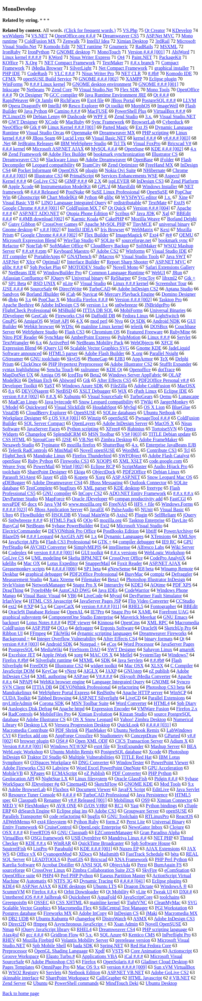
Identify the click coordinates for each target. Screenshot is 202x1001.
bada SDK (83, 945)
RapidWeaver (15, 100)
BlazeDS (10, 536)
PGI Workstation (171, 907)
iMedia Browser (47, 68)
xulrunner (90, 369)
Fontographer (163, 606)
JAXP (111, 671)
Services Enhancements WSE (129, 175)
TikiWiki (61, 633)
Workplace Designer (22, 417)
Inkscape (10, 89)
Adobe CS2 (107, 251)
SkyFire (149, 870)
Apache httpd (72, 708)
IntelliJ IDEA (81, 229)
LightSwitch (167, 315)
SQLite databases (119, 412)
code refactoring (64, 816)
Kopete (81, 477)
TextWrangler (15, 342)
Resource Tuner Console (31, 794)
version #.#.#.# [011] (101, 606)
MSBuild (67, 310)
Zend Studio (126, 116)
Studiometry (111, 735)
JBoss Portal (123, 100)
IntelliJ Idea (98, 41)
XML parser (95, 487)
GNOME (160, 681)
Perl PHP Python (77, 875)
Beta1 (113, 579)
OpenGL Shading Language (61, 950)
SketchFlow (105, 784)
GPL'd (104, 186)
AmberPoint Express (90, 337)
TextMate (158, 202)
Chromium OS (106, 331)
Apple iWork (54, 654)
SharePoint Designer (47, 471)
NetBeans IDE (22, 272)
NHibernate (154, 170)
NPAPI (26, 681)
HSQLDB (61, 514)
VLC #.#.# (64, 73)
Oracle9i (149, 627)
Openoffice (140, 369)
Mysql (116, 595)
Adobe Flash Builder (104, 353)
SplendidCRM (67, 434)
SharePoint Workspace (67, 977)
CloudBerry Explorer (46, 412)
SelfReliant (165, 514)
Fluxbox (61, 789)
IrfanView (12, 601)
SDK (106, 660)
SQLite (107, 240)
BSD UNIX (44, 283)
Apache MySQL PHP (104, 224)
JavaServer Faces (43, 428)
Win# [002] (73, 466)
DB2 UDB (18, 918)
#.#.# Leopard (40, 536)
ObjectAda (119, 864)
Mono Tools (157, 89)
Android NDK (166, 321)
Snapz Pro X (85, 584)
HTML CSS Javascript (50, 601)
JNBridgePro (157, 304)
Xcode (155, 751)
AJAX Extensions (163, 848)
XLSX (157, 665)
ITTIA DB (42, 687)
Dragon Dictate (138, 886)
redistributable (127, 202)
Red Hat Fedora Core (150, 945)
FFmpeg (38, 633)
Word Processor (138, 644)
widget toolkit (104, 665)
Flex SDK (129, 89)
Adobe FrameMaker (158, 439)
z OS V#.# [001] (64, 417)
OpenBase (143, 159)
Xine (183, 197)
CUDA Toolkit (16, 697)
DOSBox (159, 326)
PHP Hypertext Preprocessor (75, 364)
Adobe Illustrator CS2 (131, 364)
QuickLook (128, 724)
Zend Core (61, 89)
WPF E (100, 116)
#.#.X (51, 396)
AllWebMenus (16, 821)
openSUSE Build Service (47, 78)
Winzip (94, 417)
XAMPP (134, 78)
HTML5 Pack (63, 520)
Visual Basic (172, 509)
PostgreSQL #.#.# (159, 100)
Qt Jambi (44, 100)
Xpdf (100, 950)
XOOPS (104, 461)
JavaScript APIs (23, 541)
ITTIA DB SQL (98, 310)
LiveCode (93, 595)
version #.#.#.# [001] (54, 552)
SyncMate (54, 337)
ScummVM (13, 891)
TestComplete (39, 487)
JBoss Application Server (58, 509)
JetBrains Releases (35, 143)
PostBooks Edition (121, 531)
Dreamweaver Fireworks (163, 633)
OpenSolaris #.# (118, 961)
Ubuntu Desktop (161, 983)
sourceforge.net (136, 240)
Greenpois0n (14, 902)
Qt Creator (155, 30)
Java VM (53, 504)
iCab (70, 294)
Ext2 (104, 525)
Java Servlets (130, 660)
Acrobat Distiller (58, 864)
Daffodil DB (103, 315)
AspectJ (172, 175)
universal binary (174, 224)
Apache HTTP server (142, 692)
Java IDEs (107, 590)
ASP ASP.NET (126, 477)
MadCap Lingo (22, 401)
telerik (137, 326)
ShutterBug (113, 444)
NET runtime (89, 46)
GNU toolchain (44, 358)
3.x (28, 299)
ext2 (12, 606)
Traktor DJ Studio (44, 757)
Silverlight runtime (54, 660)
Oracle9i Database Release (33, 611)
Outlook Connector (148, 482)
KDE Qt (114, 369)
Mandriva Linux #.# (127, 837)
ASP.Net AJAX (36, 886)
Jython (90, 197)
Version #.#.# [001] (146, 51)
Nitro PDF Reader (19, 337)
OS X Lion (154, 407)
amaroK (187, 649)
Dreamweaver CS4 (117, 929)
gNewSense (119, 568)
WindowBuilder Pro (62, 272)
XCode (51, 121)
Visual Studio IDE (169, 251)
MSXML (168, 46)
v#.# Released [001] (87, 800)
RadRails (144, 46)
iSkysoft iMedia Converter (145, 676)
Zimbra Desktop (116, 439)
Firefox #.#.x (44, 891)
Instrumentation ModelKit (66, 186)
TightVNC (137, 902)
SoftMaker (146, 245)
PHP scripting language (164, 929)
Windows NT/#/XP (68, 746)
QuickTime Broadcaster (101, 843)
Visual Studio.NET (177, 116)
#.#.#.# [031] (158, 724)
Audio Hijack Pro (170, 466)
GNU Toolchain (122, 816)
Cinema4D (76, 784)
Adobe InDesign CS (60, 304)
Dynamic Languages (123, 536)
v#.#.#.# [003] (176, 138)
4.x (193, 148)
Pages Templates (18, 967)
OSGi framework (47, 837)
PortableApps (47, 256)
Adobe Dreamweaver (105, 159)
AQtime (158, 584)
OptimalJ (51, 261)
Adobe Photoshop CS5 (53, 961)
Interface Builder (83, 261)
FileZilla (119, 385)
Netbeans (36, 89)
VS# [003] (131, 434)
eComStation (176, 870)
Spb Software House (150, 843)
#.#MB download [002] (41, 218)
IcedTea (75, 374)
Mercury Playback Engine (129, 294)
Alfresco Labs (150, 547)
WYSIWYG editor (139, 197)
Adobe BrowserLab (27, 789)
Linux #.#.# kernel (130, 283)
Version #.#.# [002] (133, 299)
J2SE (67, 439)
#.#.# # (69, 794)
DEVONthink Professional (85, 687)
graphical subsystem (21, 617)
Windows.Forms (177, 504)
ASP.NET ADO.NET (39, 213)
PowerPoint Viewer (170, 762)
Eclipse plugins (166, 880)
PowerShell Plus (130, 111)
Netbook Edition (84, 972)
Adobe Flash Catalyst (168, 455)
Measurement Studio (22, 579)
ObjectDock (103, 471)
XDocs (85, 854)
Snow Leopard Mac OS (169, 477)
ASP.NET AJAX (164, 563)
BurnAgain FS (168, 864)
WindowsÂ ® (173, 886)
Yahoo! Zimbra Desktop (143, 719)
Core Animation (146, 950)
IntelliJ (54, 105)
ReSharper (121, 278)
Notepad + (89, 644)
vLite (141, 891)
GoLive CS (13, 557)
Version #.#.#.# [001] (22, 746)
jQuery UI (53, 348)
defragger (84, 627)
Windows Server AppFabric (134, 374)
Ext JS (141, 127)
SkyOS (73, 358)
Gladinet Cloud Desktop (164, 961)
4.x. (135, 444)
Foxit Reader (129, 563)
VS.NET (39, 35)
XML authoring (51, 676)
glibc (109, 197)
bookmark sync (173, 240)
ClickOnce (31, 364)
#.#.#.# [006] (64, 568)
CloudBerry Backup (110, 245)
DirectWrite (70, 288)
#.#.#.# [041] (132, 880)
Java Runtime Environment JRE (115, 94)
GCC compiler (64, 94)
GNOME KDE (138, 784)
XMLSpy (187, 536)
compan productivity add (139, 498)
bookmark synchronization (119, 154)
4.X (79, 321)
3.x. (148, 116)
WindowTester (130, 762)
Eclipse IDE (175, 391)
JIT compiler (14, 256)
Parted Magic (115, 127)
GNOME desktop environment (101, 84)
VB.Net (86, 439)
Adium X (179, 740)
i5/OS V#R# (95, 805)
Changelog (35, 434)
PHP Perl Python (171, 859)
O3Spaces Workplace (50, 762)
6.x (39, 342)
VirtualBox (13, 837)
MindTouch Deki (122, 983)
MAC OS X (101, 654)
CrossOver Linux (48, 870)
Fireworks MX (57, 913)
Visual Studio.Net (96, 89)
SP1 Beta (17, 283)
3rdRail (162, 41)
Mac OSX (133, 665)
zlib (63, 477)
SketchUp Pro (177, 627)
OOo (88, 520)
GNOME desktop (73, 51)
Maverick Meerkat (138, 617)
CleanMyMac (167, 902)
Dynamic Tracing (96, 880)
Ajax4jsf (10, 934)
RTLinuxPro (157, 816)
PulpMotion (128, 337)
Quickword (36, 407)
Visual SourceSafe (105, 396)
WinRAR (62, 843)
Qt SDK (138, 321)
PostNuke (75, 191)
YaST (49, 385)
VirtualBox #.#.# (169, 111)
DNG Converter (93, 762)
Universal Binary (168, 821)
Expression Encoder (111, 708)
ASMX (140, 918)
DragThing (12, 590)
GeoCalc (39, 315)
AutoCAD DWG (75, 590)
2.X (97, 181)
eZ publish (159, 671)
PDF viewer (79, 622)
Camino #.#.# (67, 111)
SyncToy (146, 278)
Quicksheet (79, 897)
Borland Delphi (182, 218)
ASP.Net (10, 261)
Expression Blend (19, 348)
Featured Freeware (145, 331)
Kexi (164, 229)
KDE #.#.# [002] (167, 148)
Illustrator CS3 (48, 175)
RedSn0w (106, 692)
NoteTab (34, 245)
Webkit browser (39, 326)
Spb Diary (186, 703)
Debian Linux (166, 471)
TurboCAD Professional (106, 794)
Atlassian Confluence (22, 278)
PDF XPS (182, 584)
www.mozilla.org (85, 504)
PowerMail (43, 466)
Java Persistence (151, 794)
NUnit (147, 509)
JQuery (57, 278)
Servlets (54, 972)
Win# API (59, 321)
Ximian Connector (174, 800)
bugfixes (67, 487)
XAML (145, 611)
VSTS (117, 950)
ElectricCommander (21, 531)
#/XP (28, 606)
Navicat (89, 294)
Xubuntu (72, 396)
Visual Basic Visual (41, 595)
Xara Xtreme (61, 579)
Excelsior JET (21, 654)
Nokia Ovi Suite (120, 170)
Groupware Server (141, 810)
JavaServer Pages (178, 644)
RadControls (20, 714)
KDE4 (8, 886)
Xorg (100, 477)
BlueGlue (181, 407)
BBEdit (190, 606)
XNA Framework (131, 859)
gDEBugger (13, 482)
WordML (131, 450)
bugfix (94, 816)
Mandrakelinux (17, 692)
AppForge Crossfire (74, 735)
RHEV (8, 940)
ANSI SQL (91, 864)
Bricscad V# (179, 143)
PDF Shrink (66, 730)
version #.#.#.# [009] (127, 967)
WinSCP (178, 692)
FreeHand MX (159, 164)
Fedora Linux (135, 315)
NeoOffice (12, 127)
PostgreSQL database (121, 751)
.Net (6, 143)
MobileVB (12, 773)
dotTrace (166, 369)
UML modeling (46, 557)
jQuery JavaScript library (45, 929)
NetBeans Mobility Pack (99, 342)
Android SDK (59, 644)
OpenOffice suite (18, 875)
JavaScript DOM (18, 671)
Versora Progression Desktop (82, 724)
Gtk (86, 380)
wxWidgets (13, 35)
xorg (78, 654)
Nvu (119, 321)
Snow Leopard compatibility (106, 401)
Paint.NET (142, 57)
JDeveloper (13, 315)
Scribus (122, 213)
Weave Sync (14, 466)
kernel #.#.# (144, 138)
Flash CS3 (75, 331)
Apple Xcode (20, 186)
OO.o (62, 627)
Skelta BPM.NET (85, 557)
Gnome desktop (17, 229)
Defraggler (182, 574)
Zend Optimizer (123, 164)
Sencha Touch (60, 369)
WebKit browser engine (62, 681)
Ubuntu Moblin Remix (72, 751)
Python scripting (82, 428)
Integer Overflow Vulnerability (66, 638)
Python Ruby (86, 821)
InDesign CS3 (150, 181)
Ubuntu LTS (105, 886)
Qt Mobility (117, 891)
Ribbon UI (12, 633)
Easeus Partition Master (123, 875)
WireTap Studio (78, 240)
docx (32, 504)
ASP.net (81, 676)
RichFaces (70, 100)
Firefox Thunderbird (91, 455)
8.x (11, 391)
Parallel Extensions (166, 697)
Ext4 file (95, 100)
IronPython (38, 51)
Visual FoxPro (146, 143)
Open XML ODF (91, 740)
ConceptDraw (144, 735)
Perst (142, 864)
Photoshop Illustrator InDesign (155, 579)
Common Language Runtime (116, 272)
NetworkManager (49, 584)
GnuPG (9, 321)
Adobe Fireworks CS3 (23, 767)
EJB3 (120, 358)
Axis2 (122, 514)
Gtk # (35, 127)
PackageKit (170, 57)
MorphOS (140, 105)
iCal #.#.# (133, 956)
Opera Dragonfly (24, 105)
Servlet (183, 337)
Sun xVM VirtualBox (174, 967)
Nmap (8, 929)
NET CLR (131, 73)
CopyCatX (64, 606)
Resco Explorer (83, 105)
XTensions (161, 536)
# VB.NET (179, 977)
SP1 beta (92, 568)
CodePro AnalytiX (167, 557)
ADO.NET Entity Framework (137, 493)
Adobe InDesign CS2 (137, 288)
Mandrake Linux (49, 455)
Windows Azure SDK (82, 385)
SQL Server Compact (44, 423)
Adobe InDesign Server (124, 423)
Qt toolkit (114, 105)
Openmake (81, 132)
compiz (157, 574)
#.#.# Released (44, 191)
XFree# (113, 428)
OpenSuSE (157, 191)
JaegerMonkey (174, 401)
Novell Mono (125, 267)
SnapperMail (97, 563)
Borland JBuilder (42, 294)
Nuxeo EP (129, 848)
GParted (172, 735)
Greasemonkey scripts (23, 568)
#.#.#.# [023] (14, 509)
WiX (122, 391)
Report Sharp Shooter (127, 261)
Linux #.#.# (159, 337)
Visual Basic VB (18, 202)
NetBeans (35, 525)
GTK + (104, 541)
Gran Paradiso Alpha (160, 832)
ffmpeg (40, 924)
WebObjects (142, 342)
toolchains (170, 897)
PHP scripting (155, 132)
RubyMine (180, 331)
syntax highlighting (20, 369)
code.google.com (165, 461)
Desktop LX (36, 724)
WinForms (12, 84)
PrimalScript (82, 175)
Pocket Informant (34, 170)
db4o (13, 299)
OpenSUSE (85, 412)
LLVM (189, 100)
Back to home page (20, 993)
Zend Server (14, 983)
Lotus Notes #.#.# (43, 622)
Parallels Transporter (22, 816)
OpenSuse (134, 148)
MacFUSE (97, 111)
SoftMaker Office (66, 245)
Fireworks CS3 (74, 461)
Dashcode (76, 116)
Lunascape (188, 396)
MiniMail (63, 450)
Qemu (165, 396)
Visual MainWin (93, 514)
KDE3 (137, 584)
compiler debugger (136, 541)
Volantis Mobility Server (84, 940)
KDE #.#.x (35, 843)
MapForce (55, 498)
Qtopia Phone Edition (87, 213)
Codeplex (17, 552)
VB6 (72, 595)
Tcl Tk (119, 143)
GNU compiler (57, 493)
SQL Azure (110, 934)
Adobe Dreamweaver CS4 (57, 482)
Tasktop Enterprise (146, 520)
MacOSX (186, 385)
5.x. (89, 934)
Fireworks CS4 (69, 315)
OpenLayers (83, 423)
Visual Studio (93, 283)
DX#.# (185, 891)
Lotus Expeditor (62, 563)
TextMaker (112, 62)
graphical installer (171, 68)
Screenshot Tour (171, 283)
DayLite (179, 520)
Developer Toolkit (19, 385)
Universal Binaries (168, 310)
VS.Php (130, 30)
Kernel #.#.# (14, 181)
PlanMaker (95, 730)
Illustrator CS (165, 154)
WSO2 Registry (23, 972)
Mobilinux (124, 800)
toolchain (11, 471)
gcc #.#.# (34, 934)
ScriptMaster (134, 466)
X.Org (31, 62)
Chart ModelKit (62, 197)
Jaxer (48, 477)
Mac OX (31, 563)
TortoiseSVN (164, 428)
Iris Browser (112, 229)
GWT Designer (23, 121)
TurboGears (141, 396)
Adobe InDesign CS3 (174, 918)
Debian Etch (40, 380)
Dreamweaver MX (117, 132)
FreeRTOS (40, 832)
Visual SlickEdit (69, 407)
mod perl (98, 321)
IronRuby (11, 51)
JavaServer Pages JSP (100, 601)
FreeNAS (118, 504)
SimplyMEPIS (87, 547)
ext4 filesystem (51, 821)
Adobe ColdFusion (152, 385)
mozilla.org (111, 520)
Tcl (187, 450)
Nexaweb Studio (18, 444)
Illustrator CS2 (69, 665)
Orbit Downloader (81, 891)
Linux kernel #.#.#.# (21, 57)
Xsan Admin (126, 924)
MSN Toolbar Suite (90, 703)
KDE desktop (127, 487)
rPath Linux (145, 391)
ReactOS (184, 816)
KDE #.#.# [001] (96, 848)
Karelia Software (18, 864)
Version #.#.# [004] (151, 208)
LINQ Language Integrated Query (73, 202)
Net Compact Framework (123, 68)
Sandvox (10, 294)
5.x (44, 606)
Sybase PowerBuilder (72, 525)
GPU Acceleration (165, 767)
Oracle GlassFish (130, 778)
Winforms (135, 251)
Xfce (30, 261)
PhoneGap (98, 358)
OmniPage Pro (56, 967)
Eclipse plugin (163, 78)
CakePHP (114, 218)
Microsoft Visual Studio (139, 525)
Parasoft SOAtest (19, 477)
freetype (154, 487)
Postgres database (19, 913)
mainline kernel (105, 902)
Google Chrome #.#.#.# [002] (49, 234)
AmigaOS (33, 321)
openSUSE (176, 810)
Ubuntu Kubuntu (52, 918)
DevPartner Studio (20, 498)
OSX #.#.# (12, 832)
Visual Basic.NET (109, 138)
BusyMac (134, 574)
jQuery (189, 514)
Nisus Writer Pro (98, 73)
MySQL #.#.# (104, 148)
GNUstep (133, 671)
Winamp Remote (177, 568)
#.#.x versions (123, 552)
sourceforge (13, 870)
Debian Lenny (46, 116)
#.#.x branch (142, 62)
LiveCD (133, 697)
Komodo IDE (179, 73)
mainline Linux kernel (102, 326)
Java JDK (146, 213)
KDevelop (182, 30)
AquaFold (106, 897)
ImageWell (167, 105)
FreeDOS (39, 665)
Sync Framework (107, 121)
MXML (86, 660)
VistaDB (10, 412)
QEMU (186, 234)
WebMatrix (142, 229)
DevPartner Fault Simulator (155, 595)
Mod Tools (170, 784)
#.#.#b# (157, 660)
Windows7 (178, 654)
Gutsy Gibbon (21, 224)
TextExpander (130, 746)
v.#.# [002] (50, 229)
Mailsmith (109, 854)
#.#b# (153, 73)
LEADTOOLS (46, 859)
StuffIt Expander (176, 364)
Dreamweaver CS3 (20, 159)
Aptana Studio (179, 288)
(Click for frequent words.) (90, 30)
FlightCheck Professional (26, 310)
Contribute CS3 (162, 450)
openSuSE (118, 417)
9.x (191, 784)
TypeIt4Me (41, 590)
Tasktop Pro (170, 299)
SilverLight (80, 68)
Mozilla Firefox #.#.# (87, 299)
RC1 (118, 805)
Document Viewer (93, 789)
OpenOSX (68, 170)
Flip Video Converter (148, 601)
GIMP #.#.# (76, 181)
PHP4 (47, 875)
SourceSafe (41, 288)
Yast (134, 805)
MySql (130, 407)
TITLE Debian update (170, 434)
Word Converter (131, 703)
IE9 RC (169, 541)
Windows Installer (159, 186)
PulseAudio (122, 509)
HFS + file (144, 504)
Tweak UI (162, 891)
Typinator (50, 444)
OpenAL (75, 611)
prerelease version (132, 940)
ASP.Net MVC (160, 35)
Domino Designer (179, 294)
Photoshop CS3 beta (165, 687)
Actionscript (180, 950)
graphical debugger (43, 574)
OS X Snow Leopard (93, 719)
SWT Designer (122, 649)
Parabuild (63, 848)
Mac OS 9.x (88, 967)
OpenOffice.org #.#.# (75, 35)
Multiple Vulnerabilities (91, 757)
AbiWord (180, 51)
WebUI (158, 272)
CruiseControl (58, 827)
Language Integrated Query (118, 681)
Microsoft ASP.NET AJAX (58, 148)
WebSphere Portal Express (64, 692)
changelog (85, 918)
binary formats (158, 638)
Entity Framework (19, 827)
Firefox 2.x (186, 708)
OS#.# (62, 740)
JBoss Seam (43, 138)
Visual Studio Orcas (45, 132)
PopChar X (49, 299)
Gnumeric (118, 46)
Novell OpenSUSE (163, 924)
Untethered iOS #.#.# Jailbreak (32, 897)
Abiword (67, 380)
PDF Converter (126, 773)
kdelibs (9, 563)
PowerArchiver (178, 531)
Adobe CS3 (105, 810)
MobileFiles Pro (55, 714)
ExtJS (179, 202)
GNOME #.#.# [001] (158, 84)
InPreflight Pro (176, 934)
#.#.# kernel (13, 148)
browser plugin (34, 740)
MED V (10, 805)
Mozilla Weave (145, 218)
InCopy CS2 (90, 493)
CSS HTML (13, 439)
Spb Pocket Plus (45, 267)
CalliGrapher (108, 977)
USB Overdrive (86, 837)
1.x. (167, 197)
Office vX (26, 854)
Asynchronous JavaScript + (80, 924)
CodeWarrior (137, 590)
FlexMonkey (37, 805)
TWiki (146, 401)
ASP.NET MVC (170, 261)
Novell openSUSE (97, 450)
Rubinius (136, 428)
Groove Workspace (20, 956)
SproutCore (44, 439)
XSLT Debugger (95, 391)
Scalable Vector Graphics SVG (99, 348)
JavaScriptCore (138, 897)
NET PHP (163, 837)
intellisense (119, 547)
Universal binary (88, 278)
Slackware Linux (62, 159)
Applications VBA (99, 956)
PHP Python (160, 773)
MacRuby (74, 121)
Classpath (27, 800)
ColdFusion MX (40, 41)
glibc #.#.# (12, 267)
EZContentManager (114, 832)
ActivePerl (59, 342)
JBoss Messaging (106, 482)
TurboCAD (99, 288)
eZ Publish (94, 773)
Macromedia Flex (74, 907)
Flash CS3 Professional (68, 541)
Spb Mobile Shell (49, 945)
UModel (10, 407)
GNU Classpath (72, 832)
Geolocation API (18, 778)
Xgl (165, 213)
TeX (164, 358)
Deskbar (10, 574)
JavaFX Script (131, 789)
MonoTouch (109, 51)
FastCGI (178, 498)
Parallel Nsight (164, 353)
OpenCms (130, 622)
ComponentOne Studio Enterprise (80, 617)
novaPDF (11, 504)
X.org (137, 353)
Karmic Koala (84, 218)
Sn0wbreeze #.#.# (25, 520)
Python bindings (161, 805)
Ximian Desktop (132, 41)
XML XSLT (130, 461)
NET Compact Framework (69, 62)
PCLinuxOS (14, 116)
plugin (91, 170)
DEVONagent (35, 391)
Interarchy (114, 584)
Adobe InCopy (93, 913)
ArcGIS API (72, 536)
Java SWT (176, 256)
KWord (55, 57)
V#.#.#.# (104, 676)
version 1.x (97, 304)
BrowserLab (143, 121)
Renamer (52, 800)
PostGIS (75, 859)
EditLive (160, 789)
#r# (169, 234)
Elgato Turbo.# (60, 956)
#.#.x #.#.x (183, 493)
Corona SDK (51, 703)
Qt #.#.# (161, 94)
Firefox (89, 961)
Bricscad (99, 859)
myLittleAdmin (17, 703)
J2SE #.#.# (12, 288)
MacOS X (164, 423)
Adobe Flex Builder (67, 154)
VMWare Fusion (153, 708)
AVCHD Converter (48, 547)
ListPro (40, 848)
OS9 (145, 800)
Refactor (10, 245)
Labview (60, 767)
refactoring (128, 687)
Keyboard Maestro (72, 251)
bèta (175, 854)
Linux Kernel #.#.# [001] (71, 127)
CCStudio (185, 601)
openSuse (11, 461)
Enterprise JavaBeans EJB (171, 444)
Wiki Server (182, 547)
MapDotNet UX (17, 374)
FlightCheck (14, 455)
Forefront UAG (174, 611)
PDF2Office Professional (93, 574)
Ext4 (153, 234)
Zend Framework (25, 154)
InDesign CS (126, 913)
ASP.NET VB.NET (125, 972)
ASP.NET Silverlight (98, 697)
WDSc (67, 326)
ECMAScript (64, 773)
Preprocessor (14, 950)
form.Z (112, 821)
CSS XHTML (69, 902)
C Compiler (181, 665)
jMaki (151, 913)
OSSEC (41, 902)
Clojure (176, 827)
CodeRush (37, 73)
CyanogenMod (57, 854)
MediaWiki (51, 649)
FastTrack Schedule (144, 854)
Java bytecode (58, 401)
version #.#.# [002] (20, 396)
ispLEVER (118, 181)
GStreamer (12, 358)
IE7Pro (97, 611)
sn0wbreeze (126, 304)
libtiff (151, 531)
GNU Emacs (175, 617)
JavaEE (97, 509)
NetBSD (64, 391)
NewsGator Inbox (145, 827)
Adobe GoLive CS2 (170, 972)
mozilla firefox (81, 444)
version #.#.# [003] (20, 644)
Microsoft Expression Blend (29, 240)
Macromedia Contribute (25, 730)
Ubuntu (40, 983)
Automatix (36, 880)
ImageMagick (129, 234)
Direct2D (17, 924)
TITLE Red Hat (136, 757)
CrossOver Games (59, 224)
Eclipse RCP (103, 466)
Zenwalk (71, 41)
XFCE (167, 342)
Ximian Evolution (95, 714)
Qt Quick (117, 208)
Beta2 (95, 374)
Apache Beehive (18, 304)
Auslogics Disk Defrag (30, 708)
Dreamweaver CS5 (120, 35)
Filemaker (91, 579)
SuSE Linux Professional (115, 191)
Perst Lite (135, 821)
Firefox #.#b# (15, 660)
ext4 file (102, 746)
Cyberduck (172, 121)
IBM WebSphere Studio (83, 143)
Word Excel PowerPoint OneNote (108, 767)
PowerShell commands (77, 983)
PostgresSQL (20, 649)
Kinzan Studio (133, 714)
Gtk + (189, 278)
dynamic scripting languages (104, 633)
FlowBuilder (32, 514)
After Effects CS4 (120, 638)
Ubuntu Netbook (159, 412)
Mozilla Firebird (38, 940)
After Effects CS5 (114, 380)
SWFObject (130, 455)
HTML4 (161, 703)
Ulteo (7, 514)
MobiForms (131, 310)
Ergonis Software (117, 627)
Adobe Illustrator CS (45, 719)
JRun (177, 272)
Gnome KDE (148, 348)
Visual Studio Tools (140, 256)
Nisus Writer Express (90, 57)
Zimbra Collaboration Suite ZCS (103, 870)
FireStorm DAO (84, 649)
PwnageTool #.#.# (152, 417)
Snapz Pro (121, 611)
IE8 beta (145, 568)
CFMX (9, 78)
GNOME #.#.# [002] (98, 78)
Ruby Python (40, 461)
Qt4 (121, 57)
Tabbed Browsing (54, 697)
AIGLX (90, 671)
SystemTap (150, 654)
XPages (37, 773)
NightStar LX (55, 778)
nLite (68, 283)
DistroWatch (114, 918)
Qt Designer (30, 94)
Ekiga (79, 471)
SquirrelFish (14, 848)
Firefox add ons (33, 735)
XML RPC (157, 622)
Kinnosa (106, 622)
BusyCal (10, 525)
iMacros (106, 256)
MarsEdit (126, 186)
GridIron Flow (64, 934)
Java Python (35, 111)
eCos (111, 644)
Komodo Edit (57, 46)
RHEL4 (84, 929)
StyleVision (13, 584)
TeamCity (91, 164)
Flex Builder (96, 234)
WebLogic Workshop (164, 552)
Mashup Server (165, 746)
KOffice (10, 62)
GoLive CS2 (45, 181)
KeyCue (49, 671)
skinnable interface (20, 977)
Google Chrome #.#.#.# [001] (30, 208)
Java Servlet (188, 789)
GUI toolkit (92, 552)
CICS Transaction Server (139, 740)
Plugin (141, 514)
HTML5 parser (63, 353)
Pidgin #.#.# (165, 778)
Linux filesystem (91, 778)
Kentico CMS (141, 934)
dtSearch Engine (34, 810)
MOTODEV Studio (86, 267)
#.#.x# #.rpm (34, 251)
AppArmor (142, 358)
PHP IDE (11, 73)
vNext (70, 671)
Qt (182, 638)
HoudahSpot (104, 407)
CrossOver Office (126, 557)
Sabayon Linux (157, 649)
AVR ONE (66, 805)
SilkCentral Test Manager (123, 907)
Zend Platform (184, 181)
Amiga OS (50, 374)
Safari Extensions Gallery (170, 267)
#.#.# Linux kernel (47, 84)
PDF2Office (134, 471)
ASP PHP (41, 627)
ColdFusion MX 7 (83, 208)
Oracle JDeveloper (90, 498)
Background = (16, 638)
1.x (94, 536)
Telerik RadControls (27, 450)
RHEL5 (135, 606)
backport (10, 622)
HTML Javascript (145, 977)
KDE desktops (72, 886)
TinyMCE (142, 224)
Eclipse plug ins (72, 810)
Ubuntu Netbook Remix (137, 730)
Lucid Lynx (73, 138)
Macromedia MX (181, 913)
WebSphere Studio (39, 331)
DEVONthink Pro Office (72, 531)
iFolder (167, 159)
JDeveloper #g (45, 784)
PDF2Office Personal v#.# (163, 380)
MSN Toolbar (101, 434)
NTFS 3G (63, 880)
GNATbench (79, 256)
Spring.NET (111, 945)
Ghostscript (29, 197)
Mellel (126, 654)
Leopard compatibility (53, 164)
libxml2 (169, 278)
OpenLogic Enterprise (100, 827)
